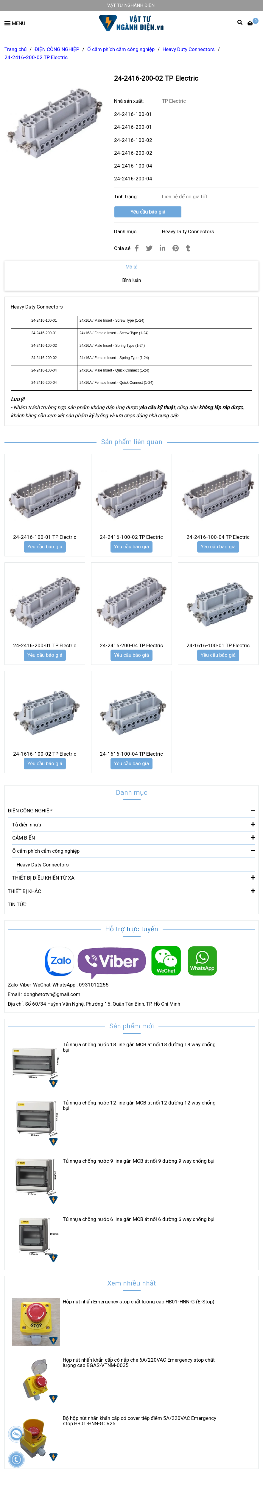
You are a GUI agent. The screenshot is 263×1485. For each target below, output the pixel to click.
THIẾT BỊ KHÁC (131, 890)
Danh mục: (126, 231)
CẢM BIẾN (133, 837)
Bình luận (131, 280)
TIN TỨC (17, 904)
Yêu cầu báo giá (147, 212)
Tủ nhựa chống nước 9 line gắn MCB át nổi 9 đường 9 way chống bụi (138, 1161)
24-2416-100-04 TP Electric (218, 537)
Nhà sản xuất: (129, 101)
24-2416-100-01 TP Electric (44, 537)
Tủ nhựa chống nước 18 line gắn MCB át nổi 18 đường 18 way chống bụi (139, 1047)
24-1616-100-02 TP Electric (44, 754)
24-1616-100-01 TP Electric (218, 645)
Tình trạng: (126, 197)
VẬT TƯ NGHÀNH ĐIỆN (131, 5)
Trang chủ (15, 49)
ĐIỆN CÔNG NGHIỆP (131, 810)
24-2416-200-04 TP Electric (131, 645)
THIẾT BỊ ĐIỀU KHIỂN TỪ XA (133, 877)
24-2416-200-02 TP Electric (36, 57)
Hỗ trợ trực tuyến (131, 929)
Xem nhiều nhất (131, 1283)
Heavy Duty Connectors (188, 231)
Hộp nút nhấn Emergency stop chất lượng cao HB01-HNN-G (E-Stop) (138, 1301)
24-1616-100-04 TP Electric (131, 754)
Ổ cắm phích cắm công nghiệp (133, 850)
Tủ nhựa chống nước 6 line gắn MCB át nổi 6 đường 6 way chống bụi (138, 1219)
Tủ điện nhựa (133, 824)
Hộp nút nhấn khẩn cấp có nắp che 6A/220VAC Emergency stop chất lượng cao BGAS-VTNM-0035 (139, 1362)
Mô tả (131, 267)
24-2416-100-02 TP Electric (131, 537)
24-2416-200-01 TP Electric (44, 645)
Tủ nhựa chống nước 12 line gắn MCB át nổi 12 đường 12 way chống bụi (139, 1105)
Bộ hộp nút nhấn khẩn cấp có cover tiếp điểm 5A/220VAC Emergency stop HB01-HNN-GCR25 (139, 1420)
